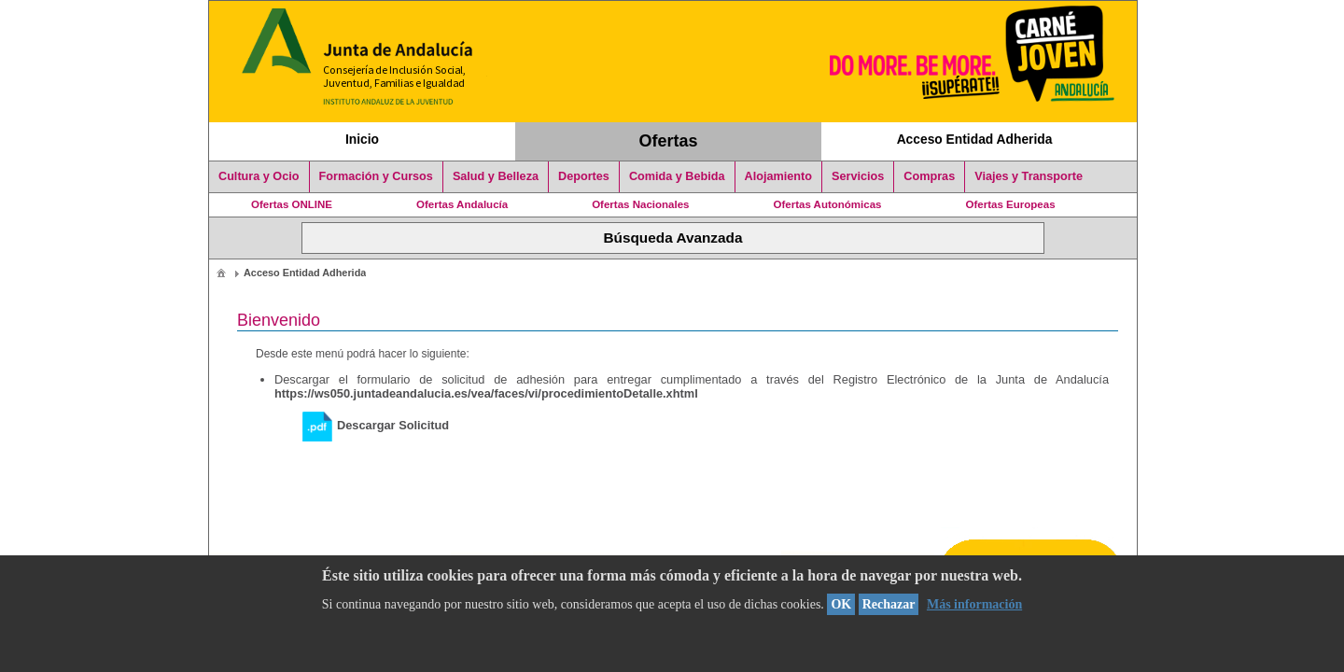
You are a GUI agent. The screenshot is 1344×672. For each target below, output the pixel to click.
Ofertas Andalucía (462, 204)
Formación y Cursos (376, 176)
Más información (974, 604)
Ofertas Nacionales (640, 204)
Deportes (583, 176)
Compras (929, 176)
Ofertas (668, 141)
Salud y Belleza (496, 176)
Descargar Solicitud (375, 425)
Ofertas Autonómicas (827, 204)
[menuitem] (221, 272)
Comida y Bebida (677, 176)
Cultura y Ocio (259, 176)
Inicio (362, 139)
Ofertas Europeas (1011, 204)
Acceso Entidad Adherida (975, 139)
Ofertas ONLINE (291, 204)
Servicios (858, 176)
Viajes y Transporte (1028, 176)
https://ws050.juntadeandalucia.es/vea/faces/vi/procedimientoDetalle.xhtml (486, 393)
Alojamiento (778, 176)
